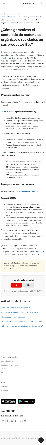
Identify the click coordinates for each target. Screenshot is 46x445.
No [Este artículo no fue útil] (28, 285)
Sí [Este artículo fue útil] (16, 285)
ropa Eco (4, 58)
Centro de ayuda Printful (10, 14)
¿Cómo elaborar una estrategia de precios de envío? (22, 326)
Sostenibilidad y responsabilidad (14, 17)
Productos (34, 17)
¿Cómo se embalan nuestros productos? (17, 308)
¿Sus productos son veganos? (13, 317)
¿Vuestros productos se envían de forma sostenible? (21, 321)
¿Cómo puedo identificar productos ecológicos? (20, 312)
